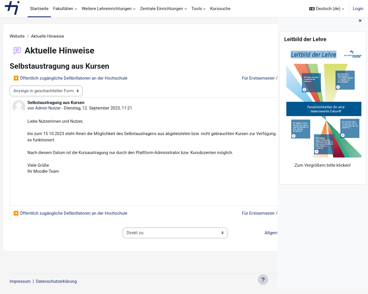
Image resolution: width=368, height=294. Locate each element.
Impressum (31, 281)
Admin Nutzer (59, 108)
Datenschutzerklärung (68, 281)
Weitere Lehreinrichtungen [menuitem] (107, 8)
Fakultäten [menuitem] (63, 8)
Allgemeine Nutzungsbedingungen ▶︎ (228, 238)
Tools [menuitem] (196, 8)
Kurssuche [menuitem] (220, 8)
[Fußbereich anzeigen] (263, 279)
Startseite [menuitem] (39, 8)
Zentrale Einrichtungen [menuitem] (161, 8)
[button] (327, 8)
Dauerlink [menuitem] (250, 198)
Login (358, 8)
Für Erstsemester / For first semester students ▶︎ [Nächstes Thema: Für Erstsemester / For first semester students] (215, 78)
